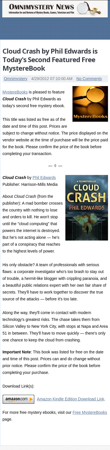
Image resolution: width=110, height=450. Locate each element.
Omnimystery (15, 78)
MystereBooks (15, 92)
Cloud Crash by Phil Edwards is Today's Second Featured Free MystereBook (50, 59)
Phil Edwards (44, 177)
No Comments (89, 78)
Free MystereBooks (89, 412)
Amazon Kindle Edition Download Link (70, 399)
